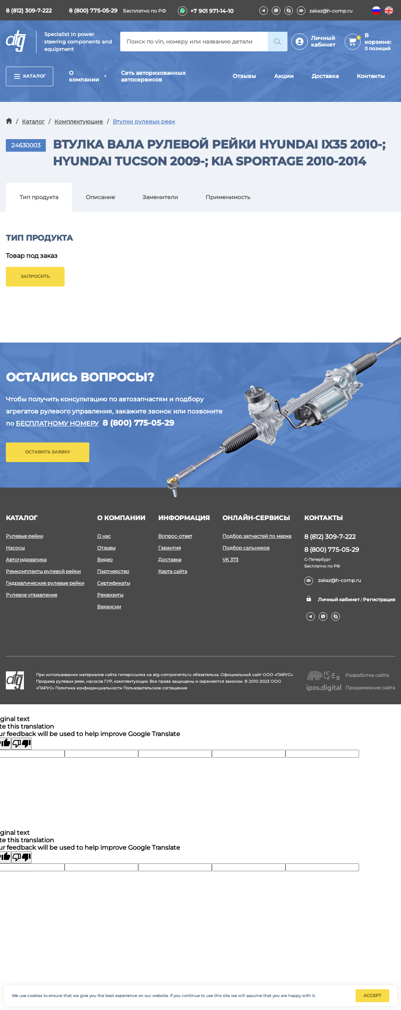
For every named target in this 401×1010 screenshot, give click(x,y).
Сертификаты (113, 583)
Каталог (29, 76)
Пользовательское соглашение (155, 688)
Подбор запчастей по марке (256, 536)
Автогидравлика (26, 559)
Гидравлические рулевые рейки (45, 583)
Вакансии (109, 606)
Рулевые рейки (24, 536)
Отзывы (244, 76)
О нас (104, 536)
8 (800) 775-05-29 (93, 10)
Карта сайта (172, 571)
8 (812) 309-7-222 (29, 10)
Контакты (371, 76)
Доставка (325, 76)
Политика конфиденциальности (88, 688)
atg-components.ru (172, 674)
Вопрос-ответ (175, 536)
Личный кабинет (323, 41)
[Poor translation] (21, 744)
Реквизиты (110, 595)
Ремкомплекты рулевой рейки (43, 571)
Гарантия (169, 548)
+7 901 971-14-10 (211, 11)
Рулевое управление (31, 595)
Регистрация (379, 599)
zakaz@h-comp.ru (324, 10)
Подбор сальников (245, 548)
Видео (105, 559)
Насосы (15, 548)
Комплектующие (78, 121)
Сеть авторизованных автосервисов (153, 76)
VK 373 (230, 559)
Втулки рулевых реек (144, 121)
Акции (284, 76)
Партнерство (113, 571)
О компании (84, 76)
